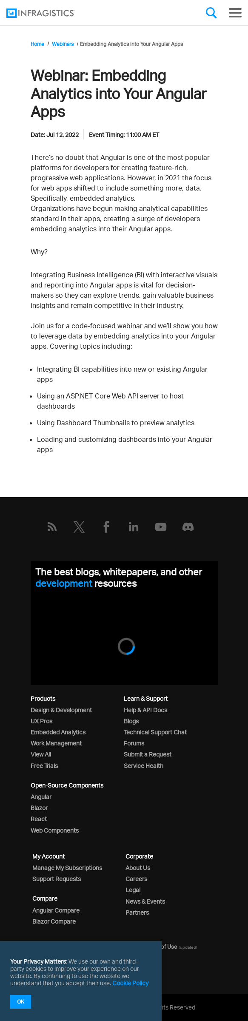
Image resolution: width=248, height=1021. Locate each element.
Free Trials (44, 765)
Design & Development (61, 710)
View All (41, 754)
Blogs (131, 721)
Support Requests (56, 878)
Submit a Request (147, 754)
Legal (132, 889)
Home (37, 44)
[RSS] (51, 526)
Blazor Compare (54, 921)
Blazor (39, 807)
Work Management (56, 743)
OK (20, 1001)
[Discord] (188, 526)
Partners (137, 912)
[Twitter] (79, 526)
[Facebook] (106, 526)
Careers (136, 878)
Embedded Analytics (58, 732)
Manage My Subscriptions (67, 867)
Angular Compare (56, 910)
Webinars (63, 44)
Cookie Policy (130, 983)
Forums (134, 743)
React (39, 818)
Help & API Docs (145, 710)
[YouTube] (160, 526)
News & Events (145, 901)
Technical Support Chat (155, 732)
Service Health (143, 765)
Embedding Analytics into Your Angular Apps (131, 44)
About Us (137, 867)
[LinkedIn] (133, 526)
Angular (41, 796)
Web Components (55, 830)
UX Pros (41, 721)
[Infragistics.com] (48, 13)
